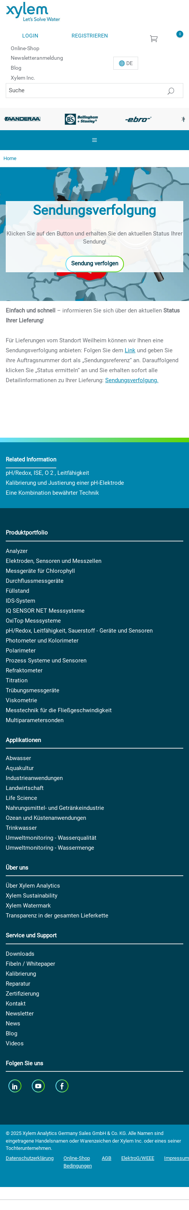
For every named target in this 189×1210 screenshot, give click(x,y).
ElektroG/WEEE (137, 1158)
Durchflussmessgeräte (35, 580)
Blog (16, 68)
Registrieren (90, 36)
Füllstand (17, 590)
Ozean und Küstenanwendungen (46, 817)
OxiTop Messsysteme (33, 620)
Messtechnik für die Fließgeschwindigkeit (59, 710)
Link (130, 350)
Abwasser (18, 758)
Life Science (21, 798)
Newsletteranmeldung (37, 58)
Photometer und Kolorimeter (42, 640)
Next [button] (183, 119)
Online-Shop (25, 48)
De (129, 63)
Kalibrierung (21, 973)
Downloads (20, 953)
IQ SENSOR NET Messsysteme (45, 610)
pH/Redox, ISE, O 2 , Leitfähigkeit (47, 472)
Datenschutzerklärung (30, 1158)
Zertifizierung (22, 993)
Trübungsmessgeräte (32, 690)
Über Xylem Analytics (33, 885)
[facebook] (62, 1086)
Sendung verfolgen (94, 263)
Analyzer (17, 551)
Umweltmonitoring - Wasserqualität (51, 837)
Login (30, 36)
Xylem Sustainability (31, 895)
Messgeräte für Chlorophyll (40, 570)
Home (9, 158)
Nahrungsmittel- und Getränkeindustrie (55, 807)
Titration (17, 680)
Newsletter (20, 1013)
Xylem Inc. (23, 78)
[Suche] (94, 90)
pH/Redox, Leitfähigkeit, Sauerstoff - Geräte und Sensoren (79, 630)
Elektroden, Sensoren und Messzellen (53, 561)
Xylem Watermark (28, 905)
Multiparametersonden (35, 720)
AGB (106, 1158)
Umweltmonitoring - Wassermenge (50, 847)
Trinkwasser (21, 827)
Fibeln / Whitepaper (30, 963)
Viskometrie (21, 700)
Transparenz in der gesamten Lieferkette (57, 915)
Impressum (176, 1158)
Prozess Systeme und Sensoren (46, 660)
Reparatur (18, 983)
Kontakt (16, 1003)
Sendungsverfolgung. (131, 380)
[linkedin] (15, 1086)
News (13, 1023)
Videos (15, 1043)
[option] (81, 119)
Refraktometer (24, 670)
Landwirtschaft (25, 788)
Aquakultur (20, 768)
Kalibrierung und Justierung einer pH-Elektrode (65, 482)
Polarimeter (21, 650)
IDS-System (20, 600)
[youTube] (39, 1086)
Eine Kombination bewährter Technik (52, 492)
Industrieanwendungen (34, 778)
